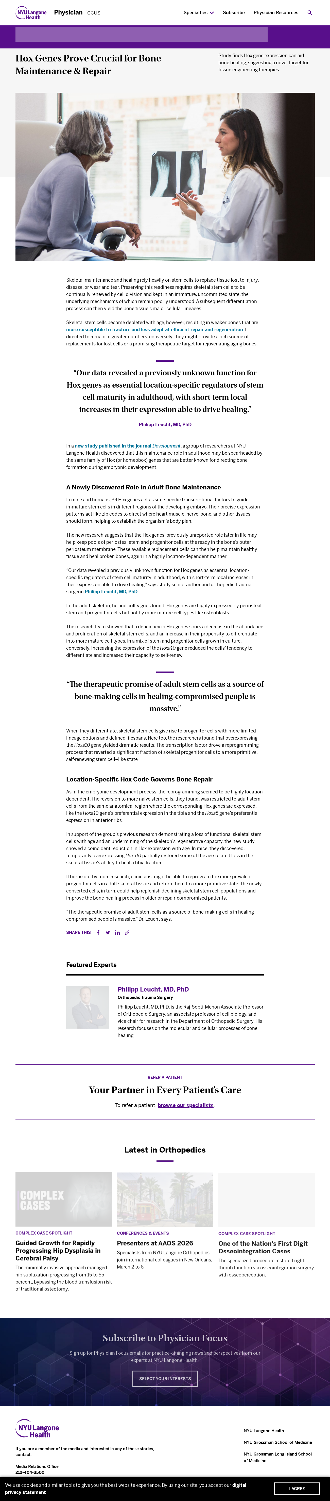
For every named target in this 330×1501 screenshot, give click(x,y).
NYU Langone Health (264, 1430)
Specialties (195, 12)
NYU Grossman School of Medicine (278, 1442)
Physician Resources (276, 12)
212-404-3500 (29, 1472)
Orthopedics (30, 45)
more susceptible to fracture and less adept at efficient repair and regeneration (154, 330)
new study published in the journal (128, 448)
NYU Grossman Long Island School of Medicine (278, 1457)
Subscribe (234, 12)
